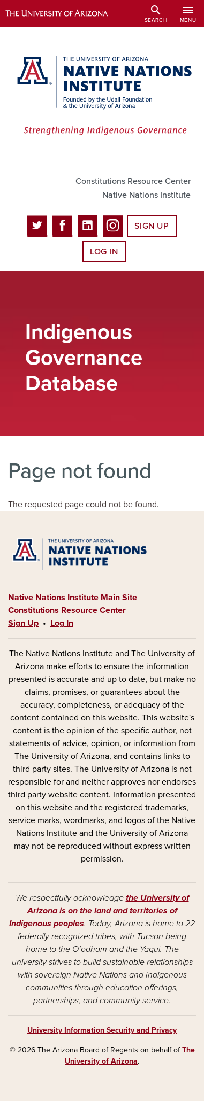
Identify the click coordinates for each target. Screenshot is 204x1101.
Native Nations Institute (146, 195)
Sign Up (151, 226)
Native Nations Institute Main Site (72, 597)
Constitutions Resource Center (133, 181)
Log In (104, 251)
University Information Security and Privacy (102, 1030)
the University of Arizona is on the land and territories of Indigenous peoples (99, 911)
